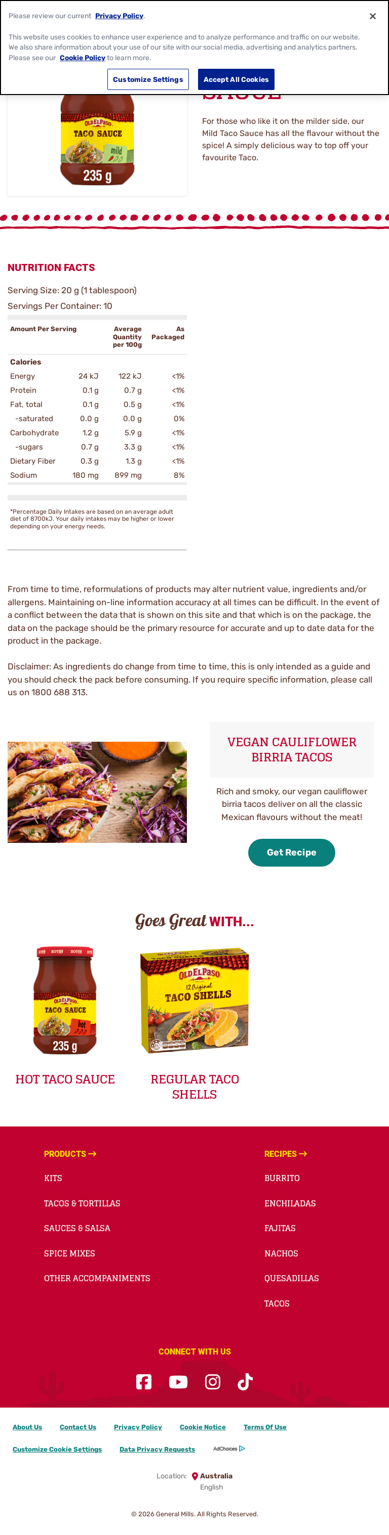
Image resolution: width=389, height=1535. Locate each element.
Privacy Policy (119, 16)
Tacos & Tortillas (82, 1203)
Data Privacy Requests (157, 1449)
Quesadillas (291, 1278)
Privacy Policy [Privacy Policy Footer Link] (138, 1427)
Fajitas (280, 1228)
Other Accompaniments (97, 1278)
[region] (194, 47)
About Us (27, 1427)
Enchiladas (290, 1203)
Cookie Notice (203, 1427)
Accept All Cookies (236, 79)
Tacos (277, 1303)
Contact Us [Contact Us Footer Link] (78, 1427)
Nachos (281, 1253)
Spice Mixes (69, 1253)
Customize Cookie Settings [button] (57, 1449)
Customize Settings (148, 79)
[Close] (373, 16)
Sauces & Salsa (77, 1228)
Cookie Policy (82, 58)
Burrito (282, 1178)
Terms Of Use (265, 1427)
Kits (53, 1178)
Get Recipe (292, 852)
